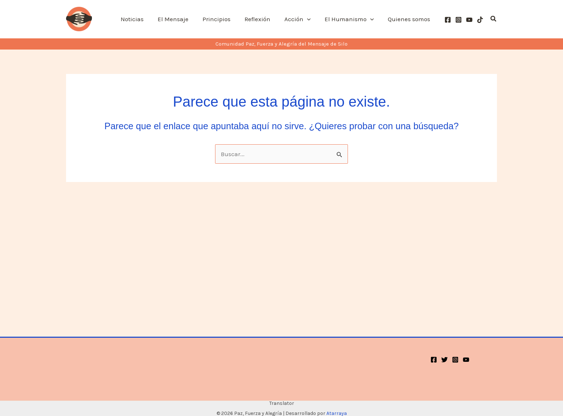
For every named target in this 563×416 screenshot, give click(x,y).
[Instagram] (458, 20)
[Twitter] (444, 359)
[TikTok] (480, 20)
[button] (311, 19)
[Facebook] (448, 20)
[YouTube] (469, 20)
